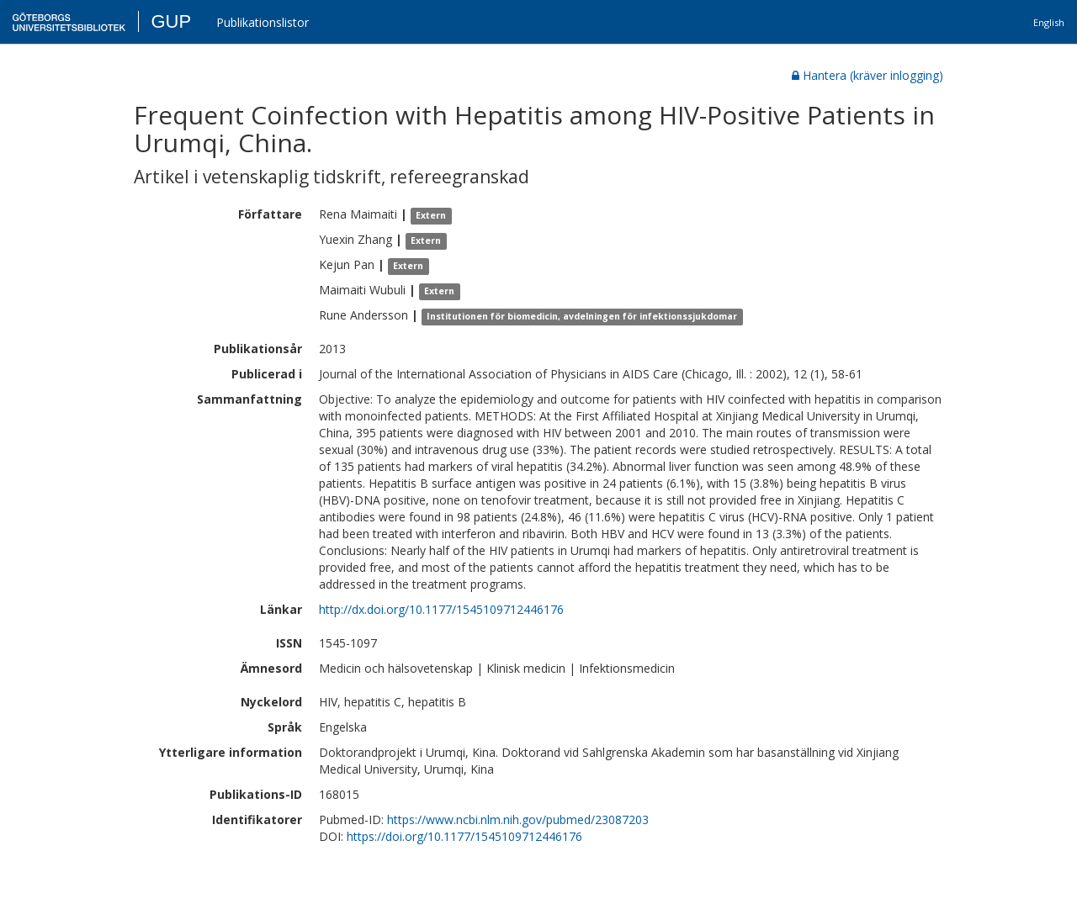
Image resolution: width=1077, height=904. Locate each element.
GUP (171, 21)
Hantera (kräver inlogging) (867, 75)
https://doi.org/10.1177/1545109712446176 (464, 836)
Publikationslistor (262, 22)
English (1048, 22)
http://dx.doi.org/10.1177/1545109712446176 (441, 609)
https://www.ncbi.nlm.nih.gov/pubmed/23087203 (518, 819)
